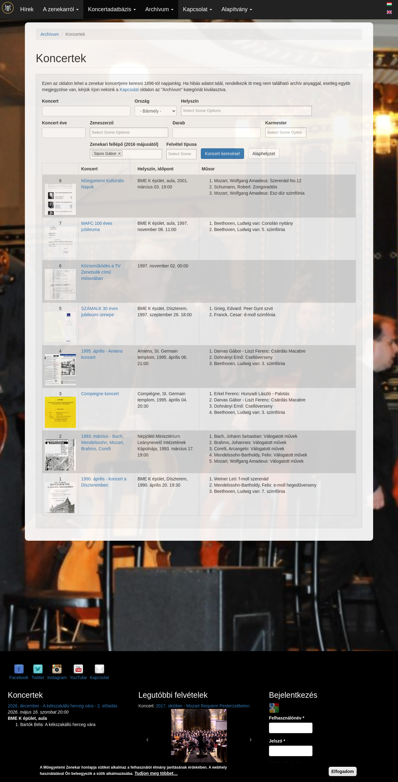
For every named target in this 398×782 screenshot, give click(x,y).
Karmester (276, 122)
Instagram (57, 677)
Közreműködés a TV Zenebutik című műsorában (101, 272)
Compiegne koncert (100, 393)
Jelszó (277, 740)
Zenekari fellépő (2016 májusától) (124, 144)
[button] (147, 737)
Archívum (159, 9)
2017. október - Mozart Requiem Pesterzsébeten (203, 705)
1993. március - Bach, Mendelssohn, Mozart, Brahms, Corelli (102, 442)
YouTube (78, 677)
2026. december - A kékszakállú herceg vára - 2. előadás (63, 705)
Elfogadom (342, 771)
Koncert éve (54, 122)
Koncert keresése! (222, 153)
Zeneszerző (101, 122)
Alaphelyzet (263, 153)
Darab (179, 122)
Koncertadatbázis (112, 9)
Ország (142, 101)
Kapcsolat (197, 9)
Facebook (18, 677)
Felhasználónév (286, 717)
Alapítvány (236, 9)
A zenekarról (61, 9)
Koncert (50, 101)
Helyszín (190, 101)
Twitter (37, 677)
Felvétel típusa (181, 144)
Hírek (27, 9)
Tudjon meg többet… (156, 773)
